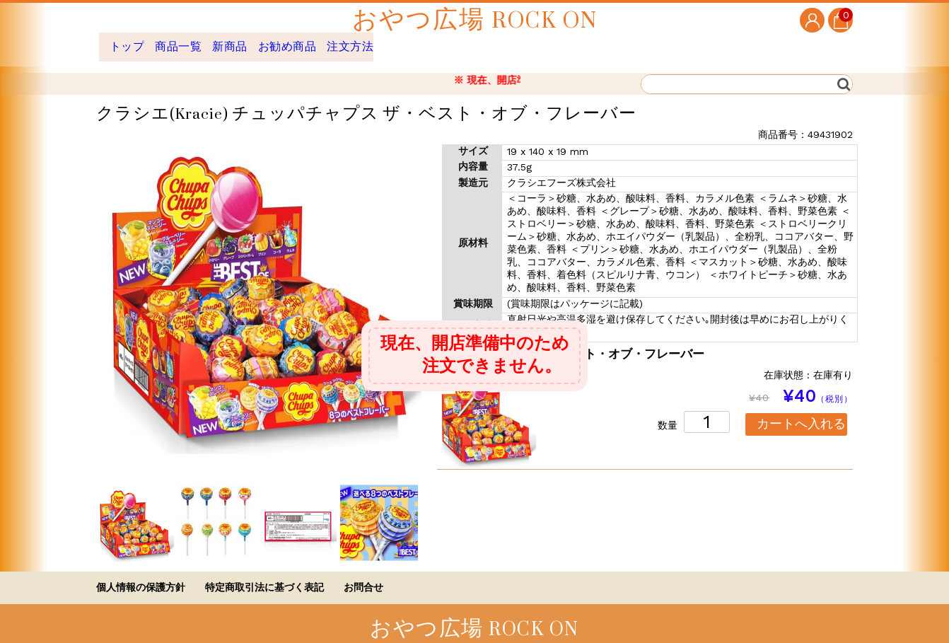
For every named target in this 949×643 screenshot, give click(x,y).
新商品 (259, 41)
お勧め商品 (331, 41)
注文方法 (410, 41)
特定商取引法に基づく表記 (264, 576)
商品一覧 (193, 41)
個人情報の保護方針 (140, 576)
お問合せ (363, 576)
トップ (129, 41)
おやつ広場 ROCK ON (475, 20)
